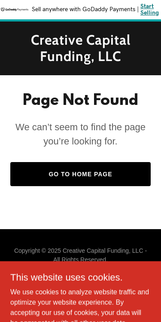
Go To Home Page (80, 174)
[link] (80, 58)
